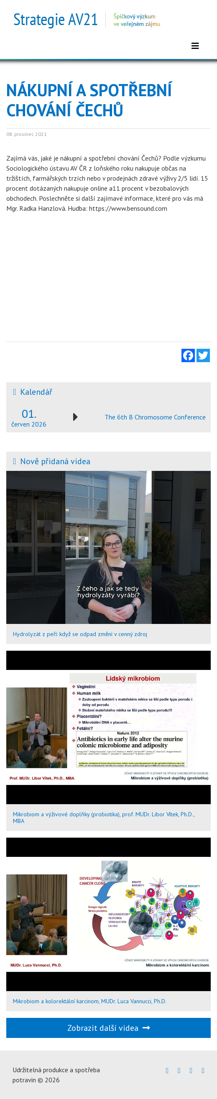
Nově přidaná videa (55, 461)
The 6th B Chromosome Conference (155, 417)
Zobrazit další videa (108, 1027)
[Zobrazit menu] (195, 46)
